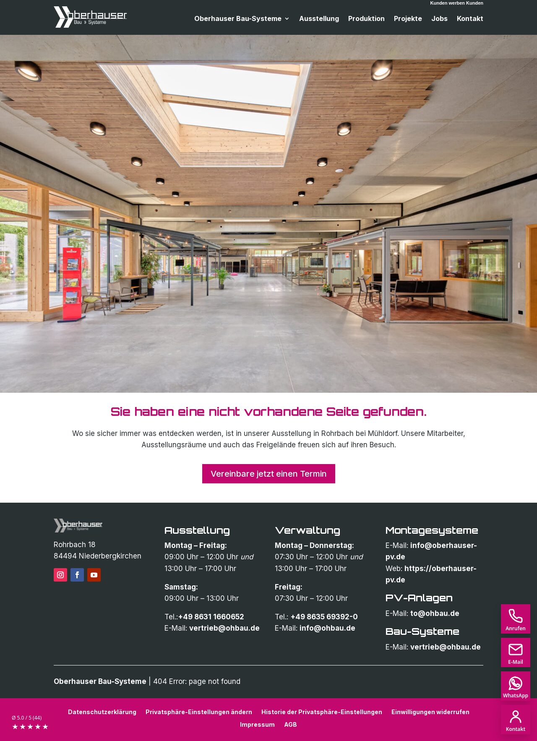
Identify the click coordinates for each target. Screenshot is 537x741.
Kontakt (470, 19)
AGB (290, 724)
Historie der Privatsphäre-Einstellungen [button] (321, 711)
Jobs (439, 19)
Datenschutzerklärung (102, 711)
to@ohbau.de (434, 613)
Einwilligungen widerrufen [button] (430, 711)
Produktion (366, 19)
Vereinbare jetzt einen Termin (269, 474)
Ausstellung (319, 19)
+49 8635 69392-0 (324, 617)
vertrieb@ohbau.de (224, 628)
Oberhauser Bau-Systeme (238, 19)
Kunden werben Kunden (457, 2)
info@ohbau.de (327, 628)
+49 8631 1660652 (211, 617)
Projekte (408, 19)
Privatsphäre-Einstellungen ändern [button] (199, 711)
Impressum (257, 724)
